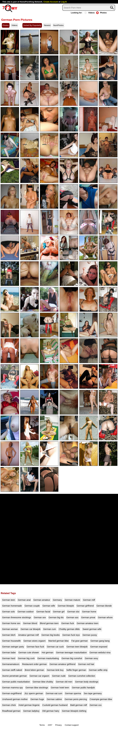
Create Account (50, 2)
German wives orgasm (35, 641)
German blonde (104, 606)
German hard (8, 658)
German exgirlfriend (12, 693)
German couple (32, 606)
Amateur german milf (28, 635)
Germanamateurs (10, 664)
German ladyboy (31, 711)
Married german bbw (58, 641)
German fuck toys (71, 635)
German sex (40, 617)
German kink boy (55, 670)
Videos (89, 13)
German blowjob (66, 606)
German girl (59, 611)
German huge (37, 699)
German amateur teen (87, 623)
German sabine (54, 699)
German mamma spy (12, 687)
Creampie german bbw (101, 699)
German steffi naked (12, 670)
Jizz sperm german (33, 693)
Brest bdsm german (34, 670)
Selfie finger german (76, 670)
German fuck (67, 623)
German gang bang (100, 641)
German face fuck (35, 646)
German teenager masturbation (71, 652)
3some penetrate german (14, 676)
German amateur (41, 600)
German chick (9, 705)
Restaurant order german (34, 664)
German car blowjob (30, 629)
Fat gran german (79, 641)
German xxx (96, 705)
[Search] (88, 8)
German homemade (12, 606)
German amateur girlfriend (62, 664)
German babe (9, 652)
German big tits (56, 617)
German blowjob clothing (74, 711)
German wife (48, 606)
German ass (72, 617)
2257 (50, 725)
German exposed (98, 646)
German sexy (91, 658)
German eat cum (54, 693)
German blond (30, 623)
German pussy (90, 635)
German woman (10, 629)
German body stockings (86, 681)
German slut (73, 611)
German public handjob (83, 687)
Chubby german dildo (69, 629)
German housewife (11, 641)
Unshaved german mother (15, 699)
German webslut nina (100, 652)
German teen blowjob (77, 646)
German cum (49, 629)
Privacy (58, 725)
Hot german (47, 652)
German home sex (11, 623)
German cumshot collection (81, 676)
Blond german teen (49, 623)
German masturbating (48, 658)
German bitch (8, 635)
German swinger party (13, 646)
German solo (8, 611)
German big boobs (50, 635)
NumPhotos (58, 25)
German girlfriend (85, 606)
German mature (72, 600)
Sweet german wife (92, 629)
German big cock (26, 658)
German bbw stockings (37, 687)
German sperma (73, 693)
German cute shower (28, 652)
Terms (42, 725)
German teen (8, 600)
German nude (59, 676)
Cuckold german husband (55, 705)
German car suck (55, 646)
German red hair (86, 664)
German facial (43, 611)
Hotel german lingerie (29, 705)
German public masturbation (16, 681)
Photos (101, 13)
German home (89, 611)
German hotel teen (60, 687)
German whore (105, 617)
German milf (89, 600)
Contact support (72, 725)
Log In (64, 2)
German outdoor (26, 611)
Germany (57, 600)
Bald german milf (78, 705)
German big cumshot (72, 658)
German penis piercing (76, 699)
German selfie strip (98, 670)
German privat (88, 617)
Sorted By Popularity (32, 25)
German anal (24, 600)
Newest (47, 25)
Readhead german (11, 711)
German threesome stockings (16, 617)
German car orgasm (39, 676)
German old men (64, 681)
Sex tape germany (93, 693)
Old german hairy (50, 711)
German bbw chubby (43, 681)
